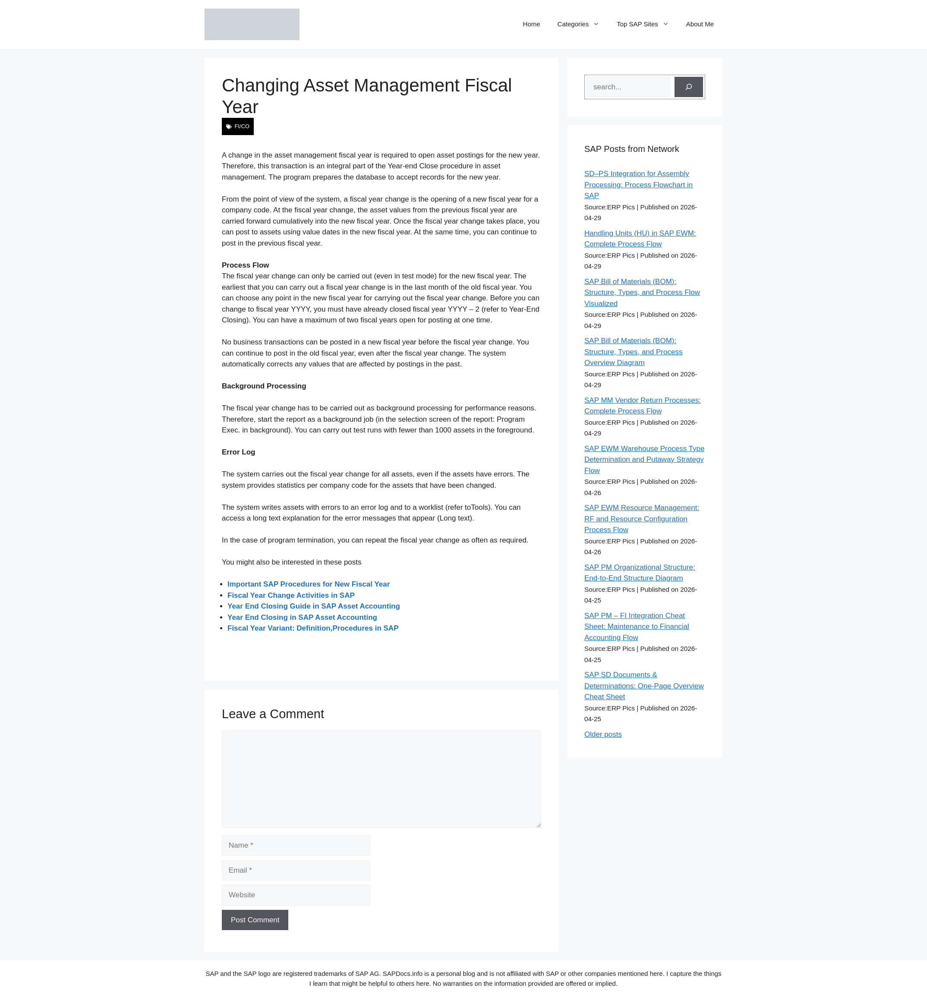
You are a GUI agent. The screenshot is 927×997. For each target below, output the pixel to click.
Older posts (603, 734)
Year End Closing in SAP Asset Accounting (302, 617)
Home (531, 24)
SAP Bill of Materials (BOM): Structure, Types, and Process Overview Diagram (633, 352)
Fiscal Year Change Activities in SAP (291, 595)
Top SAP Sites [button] (647, 24)
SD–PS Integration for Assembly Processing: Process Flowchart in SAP (638, 185)
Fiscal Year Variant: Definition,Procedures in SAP (313, 628)
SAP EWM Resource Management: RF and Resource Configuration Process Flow (641, 519)
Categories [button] (583, 24)
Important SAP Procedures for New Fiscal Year (308, 584)
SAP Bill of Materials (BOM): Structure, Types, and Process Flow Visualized (642, 293)
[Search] (689, 87)
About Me (700, 24)
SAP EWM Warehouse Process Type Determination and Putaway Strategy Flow (644, 460)
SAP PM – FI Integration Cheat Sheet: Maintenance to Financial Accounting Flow (636, 627)
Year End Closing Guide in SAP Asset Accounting (313, 606)
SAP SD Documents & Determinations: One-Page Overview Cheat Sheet (644, 686)
